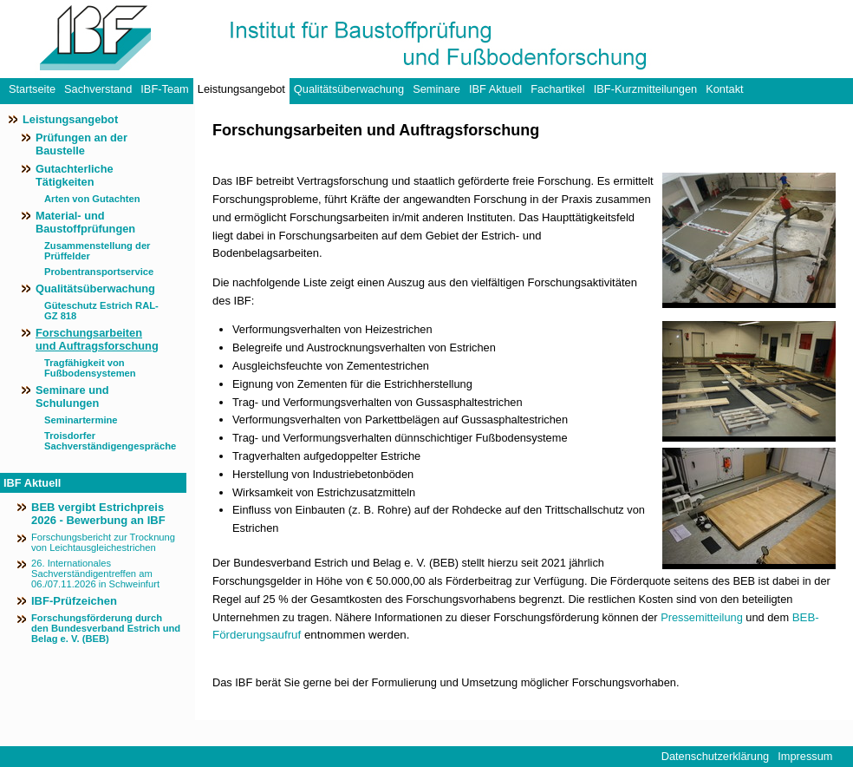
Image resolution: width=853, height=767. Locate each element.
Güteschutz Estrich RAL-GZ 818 (101, 310)
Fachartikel (558, 88)
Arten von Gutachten (92, 198)
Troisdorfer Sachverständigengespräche (104, 440)
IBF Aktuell (495, 88)
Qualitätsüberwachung (349, 88)
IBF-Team (164, 88)
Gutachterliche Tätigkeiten (75, 175)
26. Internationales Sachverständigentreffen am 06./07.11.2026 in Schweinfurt (95, 573)
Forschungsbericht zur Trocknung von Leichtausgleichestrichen (103, 542)
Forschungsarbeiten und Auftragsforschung (97, 339)
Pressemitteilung (702, 617)
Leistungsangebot (241, 88)
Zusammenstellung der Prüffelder (97, 250)
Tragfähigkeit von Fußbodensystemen (90, 367)
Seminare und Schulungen (72, 397)
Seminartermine (81, 420)
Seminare (436, 88)
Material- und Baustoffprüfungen (85, 222)
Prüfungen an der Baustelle (81, 144)
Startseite (32, 88)
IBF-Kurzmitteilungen (645, 88)
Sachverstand (98, 88)
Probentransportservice (98, 271)
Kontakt (724, 88)
